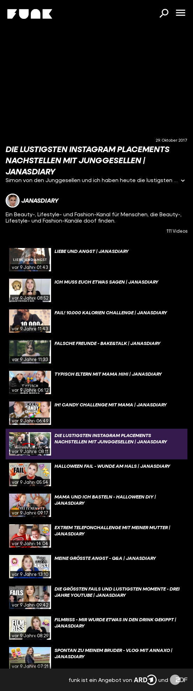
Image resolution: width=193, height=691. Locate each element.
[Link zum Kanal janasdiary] (32, 201)
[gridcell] (96, 260)
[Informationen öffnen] (182, 181)
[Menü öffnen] (180, 13)
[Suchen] (164, 14)
